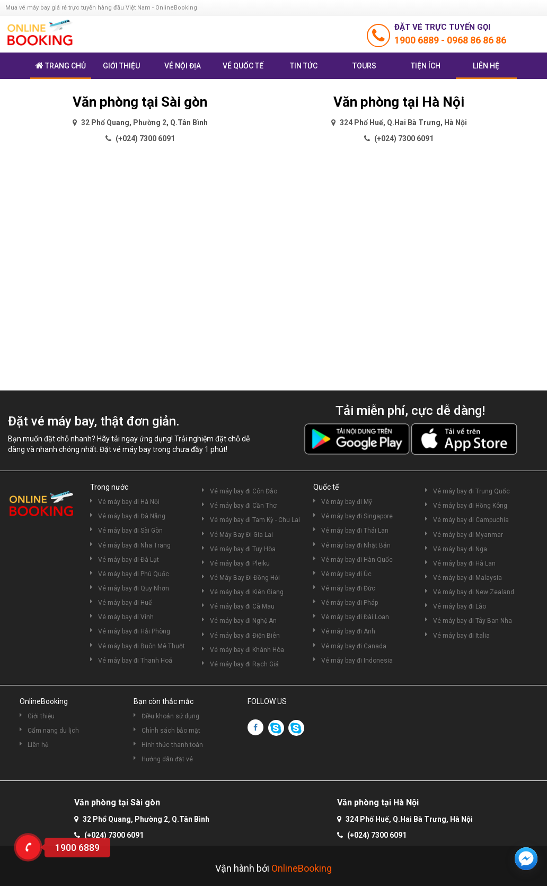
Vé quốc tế (243, 66)
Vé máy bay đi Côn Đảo (243, 491)
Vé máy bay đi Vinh (126, 617)
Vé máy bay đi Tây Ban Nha (472, 620)
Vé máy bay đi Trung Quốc (471, 491)
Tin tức (303, 66)
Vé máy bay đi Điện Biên (245, 635)
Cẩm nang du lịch (53, 730)
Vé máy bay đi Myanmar (468, 534)
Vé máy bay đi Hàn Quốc (357, 559)
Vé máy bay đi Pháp (349, 602)
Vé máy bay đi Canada (353, 646)
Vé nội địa (182, 66)
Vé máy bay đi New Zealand (473, 592)
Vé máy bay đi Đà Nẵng (131, 516)
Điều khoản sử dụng (170, 716)
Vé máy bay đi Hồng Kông (470, 505)
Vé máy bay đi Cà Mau (242, 606)
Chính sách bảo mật (171, 730)
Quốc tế (326, 487)
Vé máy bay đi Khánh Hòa (247, 650)
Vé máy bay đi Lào (459, 606)
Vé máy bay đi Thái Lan (355, 530)
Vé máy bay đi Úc (346, 574)
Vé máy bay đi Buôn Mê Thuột (141, 646)
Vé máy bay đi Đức (348, 588)
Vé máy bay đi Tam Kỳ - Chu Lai (255, 520)
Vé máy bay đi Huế (125, 602)
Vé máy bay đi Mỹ (346, 502)
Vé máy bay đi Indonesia (357, 660)
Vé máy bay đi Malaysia (467, 577)
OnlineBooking (44, 701)
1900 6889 (417, 40)
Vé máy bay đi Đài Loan (355, 617)
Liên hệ (486, 66)
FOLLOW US (267, 701)
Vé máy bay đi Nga (460, 549)
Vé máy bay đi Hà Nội (129, 502)
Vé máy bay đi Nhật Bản (356, 545)
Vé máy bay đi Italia (461, 635)
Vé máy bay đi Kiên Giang (247, 592)
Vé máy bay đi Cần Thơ (243, 505)
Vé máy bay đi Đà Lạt (128, 559)
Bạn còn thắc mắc (163, 701)
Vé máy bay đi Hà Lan (464, 563)
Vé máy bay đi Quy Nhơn (133, 588)
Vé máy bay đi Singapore (357, 516)
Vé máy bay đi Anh (348, 631)
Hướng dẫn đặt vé (167, 759)
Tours (364, 66)
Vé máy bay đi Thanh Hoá (135, 660)
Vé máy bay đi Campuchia (471, 520)
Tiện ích (425, 66)
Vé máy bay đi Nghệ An (243, 620)
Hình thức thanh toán (172, 745)
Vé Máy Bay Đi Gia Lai (241, 534)
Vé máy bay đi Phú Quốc (133, 574)
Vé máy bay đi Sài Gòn (130, 530)
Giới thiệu (121, 66)
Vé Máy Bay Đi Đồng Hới (245, 577)
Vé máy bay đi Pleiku (240, 563)
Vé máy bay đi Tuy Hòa (243, 549)
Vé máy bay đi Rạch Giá (244, 664)
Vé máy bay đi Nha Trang (134, 545)
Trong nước (109, 487)
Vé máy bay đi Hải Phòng (134, 631)
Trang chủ (61, 65)
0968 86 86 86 (476, 40)
